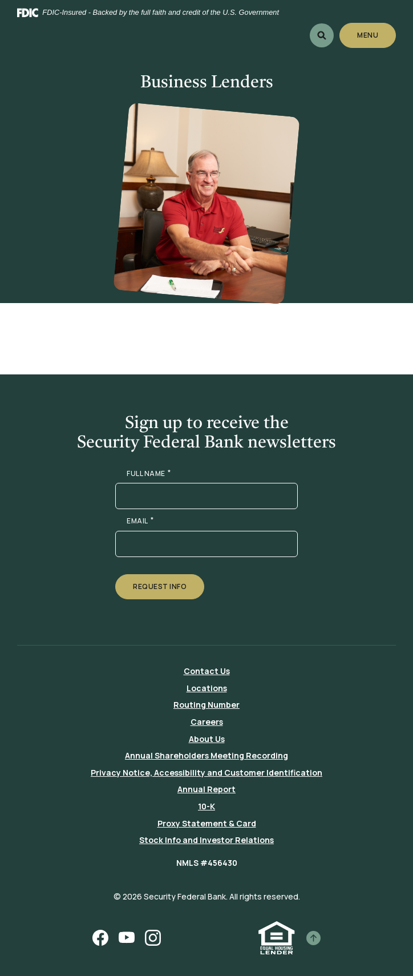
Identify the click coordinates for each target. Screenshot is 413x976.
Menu (368, 35)
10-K (206, 806)
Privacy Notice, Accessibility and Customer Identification (206, 772)
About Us (207, 738)
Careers (207, 721)
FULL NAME (149, 473)
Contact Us (207, 671)
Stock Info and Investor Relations (206, 839)
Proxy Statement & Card (206, 823)
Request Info (160, 586)
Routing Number (206, 704)
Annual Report (206, 789)
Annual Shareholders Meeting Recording (206, 755)
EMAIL (140, 521)
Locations (207, 688)
